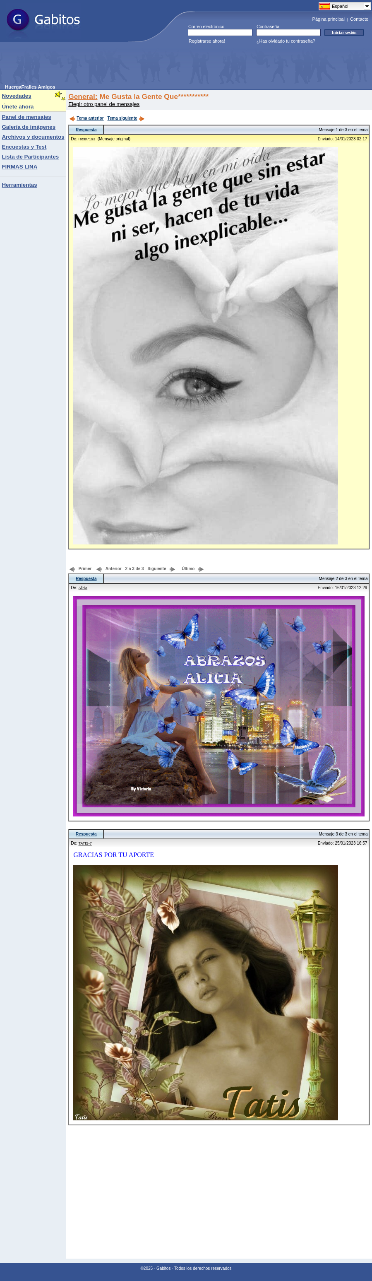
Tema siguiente (126, 118)
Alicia (83, 588)
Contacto (359, 19)
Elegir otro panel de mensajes (103, 104)
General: (82, 96)
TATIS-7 (85, 843)
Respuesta (86, 130)
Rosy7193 (87, 139)
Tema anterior (86, 118)
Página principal (328, 19)
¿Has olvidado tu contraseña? (286, 41)
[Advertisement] (155, 65)
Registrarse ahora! (207, 41)
